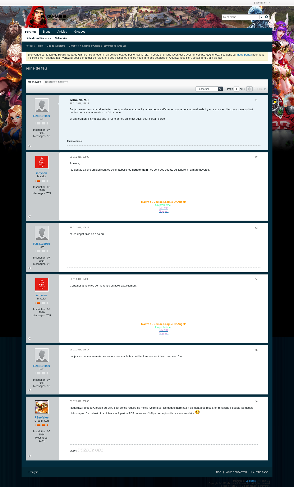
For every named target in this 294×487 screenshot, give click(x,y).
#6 (256, 401)
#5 (256, 350)
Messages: (39, 136)
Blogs (46, 31)
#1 (256, 100)
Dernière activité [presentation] (56, 82)
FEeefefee (42, 417)
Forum (40, 45)
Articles (62, 31)
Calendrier (61, 38)
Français (34, 472)
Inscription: (39, 129)
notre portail (244, 54)
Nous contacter (236, 472)
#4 (256, 279)
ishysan (41, 173)
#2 (256, 157)
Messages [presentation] (34, 82)
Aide (218, 472)
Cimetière (74, 45)
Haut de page (259, 472)
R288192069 (41, 116)
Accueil (29, 45)
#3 (256, 227)
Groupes (79, 31)
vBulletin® (251, 480)
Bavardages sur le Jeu (115, 45)
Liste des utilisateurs (38, 38)
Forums (30, 31)
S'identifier (262, 2)
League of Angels (91, 45)
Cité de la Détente (56, 45)
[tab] (34, 82)
